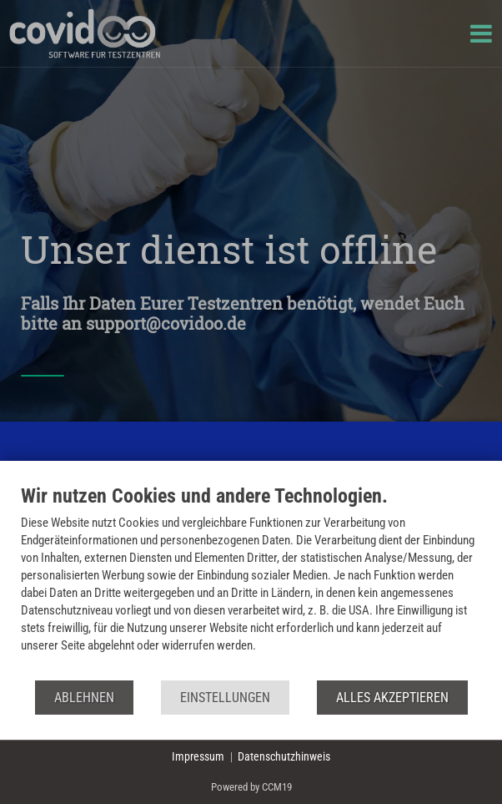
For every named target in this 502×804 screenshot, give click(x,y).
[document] (251, 581)
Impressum (198, 756)
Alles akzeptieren (392, 697)
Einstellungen (225, 697)
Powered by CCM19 (251, 787)
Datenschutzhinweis (284, 756)
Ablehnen (84, 697)
